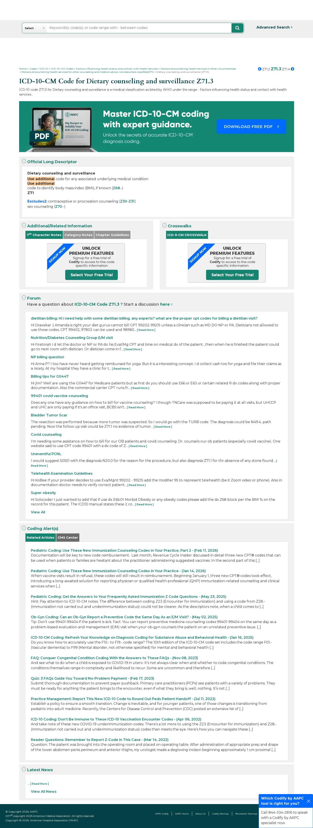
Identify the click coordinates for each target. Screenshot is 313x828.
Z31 (131, 201)
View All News (44, 791)
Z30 (123, 201)
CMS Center (68, 537)
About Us (200, 813)
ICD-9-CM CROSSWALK (187, 235)
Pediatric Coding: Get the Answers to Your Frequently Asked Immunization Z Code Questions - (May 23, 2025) (128, 597)
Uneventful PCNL (46, 454)
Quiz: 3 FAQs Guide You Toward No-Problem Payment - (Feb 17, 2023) (92, 678)
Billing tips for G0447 (49, 376)
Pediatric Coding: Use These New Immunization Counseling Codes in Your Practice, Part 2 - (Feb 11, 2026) (124, 550)
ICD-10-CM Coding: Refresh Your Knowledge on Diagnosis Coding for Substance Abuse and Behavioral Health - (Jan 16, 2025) (142, 637)
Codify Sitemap (220, 813)
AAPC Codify (161, 813)
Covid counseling (46, 434)
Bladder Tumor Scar (49, 415)
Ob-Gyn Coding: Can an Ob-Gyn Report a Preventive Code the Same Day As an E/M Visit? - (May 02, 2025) (124, 617)
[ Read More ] (146, 330)
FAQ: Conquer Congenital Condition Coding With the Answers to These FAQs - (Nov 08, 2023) (114, 658)
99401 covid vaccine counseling (59, 396)
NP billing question (47, 357)
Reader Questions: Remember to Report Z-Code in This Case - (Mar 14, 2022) (99, 740)
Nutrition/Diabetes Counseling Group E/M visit (72, 338)
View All (38, 512)
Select (29, 28)
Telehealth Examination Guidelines (62, 473)
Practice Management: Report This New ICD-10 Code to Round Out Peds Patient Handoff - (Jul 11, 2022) (123, 699)
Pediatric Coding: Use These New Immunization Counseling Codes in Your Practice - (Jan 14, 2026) (118, 571)
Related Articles (41, 537)
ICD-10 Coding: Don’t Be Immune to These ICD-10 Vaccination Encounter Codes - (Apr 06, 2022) (116, 719)
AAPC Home (182, 813)
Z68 (116, 188)
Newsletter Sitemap (246, 813)
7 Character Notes (44, 234)
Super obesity (43, 493)
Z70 (58, 206)
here (165, 304)
